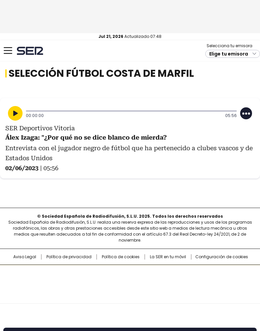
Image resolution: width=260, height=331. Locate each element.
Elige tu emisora (228, 54)
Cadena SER (30, 51)
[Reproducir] (15, 113)
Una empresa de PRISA (130, 280)
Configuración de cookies (221, 257)
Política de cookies (121, 257)
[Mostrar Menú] (8, 50)
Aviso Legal (24, 257)
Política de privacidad (69, 257)
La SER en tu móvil (168, 257)
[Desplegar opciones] (246, 113)
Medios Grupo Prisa (130, 296)
